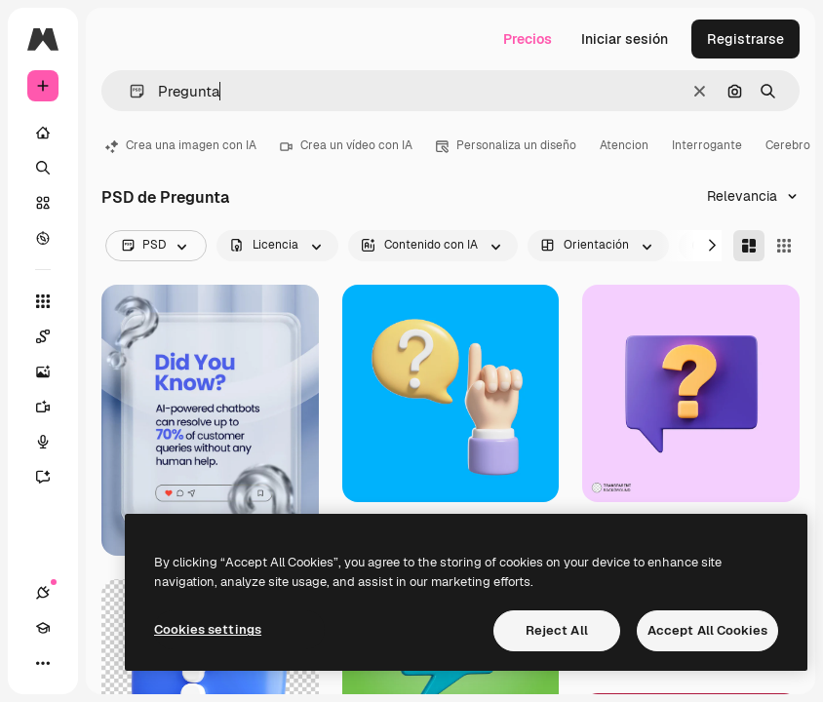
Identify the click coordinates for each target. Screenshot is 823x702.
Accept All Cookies (707, 630)
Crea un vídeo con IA (346, 145)
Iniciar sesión (624, 39)
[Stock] (43, 202)
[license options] (277, 245)
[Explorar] (43, 238)
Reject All (557, 630)
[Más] (43, 663)
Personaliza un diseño (506, 145)
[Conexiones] (43, 592)
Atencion (624, 145)
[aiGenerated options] (433, 245)
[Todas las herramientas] (43, 301)
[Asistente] (52, 476)
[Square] (784, 245)
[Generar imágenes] (52, 371)
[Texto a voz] (52, 441)
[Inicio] (43, 132)
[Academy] (43, 628)
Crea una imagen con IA (180, 145)
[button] (129, 91)
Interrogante (707, 145)
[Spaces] (52, 336)
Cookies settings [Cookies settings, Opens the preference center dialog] (207, 629)
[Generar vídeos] (52, 406)
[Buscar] (43, 167)
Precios (527, 39)
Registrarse (745, 39)
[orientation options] (598, 245)
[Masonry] (748, 245)
